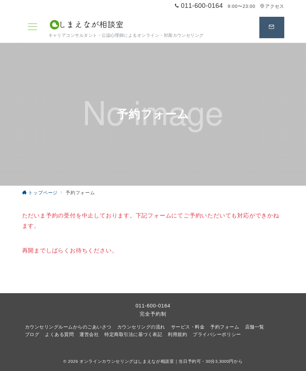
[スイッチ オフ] (271, 27)
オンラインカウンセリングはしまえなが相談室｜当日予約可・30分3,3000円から (161, 361)
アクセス (272, 6)
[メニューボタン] (32, 27)
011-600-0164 (152, 306)
